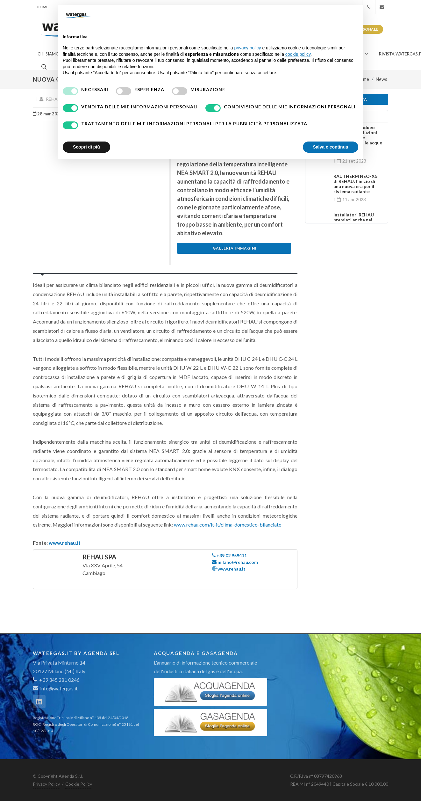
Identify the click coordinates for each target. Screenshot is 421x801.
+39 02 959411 (229, 555)
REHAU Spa (99, 557)
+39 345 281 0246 (56, 680)
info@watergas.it (59, 688)
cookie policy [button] (297, 54)
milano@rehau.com (235, 562)
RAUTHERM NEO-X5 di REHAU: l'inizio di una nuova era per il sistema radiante (355, 183)
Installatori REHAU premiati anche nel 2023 (353, 220)
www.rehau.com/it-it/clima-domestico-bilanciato (228, 524)
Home (42, 6)
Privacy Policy (46, 784)
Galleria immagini (235, 248)
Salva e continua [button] (330, 146)
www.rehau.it (65, 543)
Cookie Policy (78, 784)
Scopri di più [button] (86, 146)
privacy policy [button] (247, 47)
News (381, 79)
